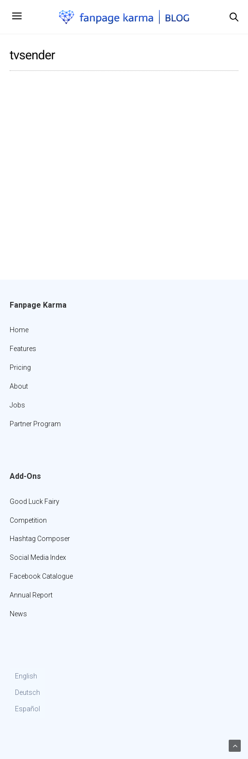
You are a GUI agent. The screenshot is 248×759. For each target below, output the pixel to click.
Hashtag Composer (40, 538)
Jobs (17, 405)
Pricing (20, 367)
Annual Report (31, 595)
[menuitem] (27, 676)
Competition (28, 520)
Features (23, 348)
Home (19, 330)
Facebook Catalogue (41, 576)
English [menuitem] (26, 676)
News (18, 614)
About (19, 386)
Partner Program (35, 424)
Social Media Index (38, 557)
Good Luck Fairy (34, 501)
